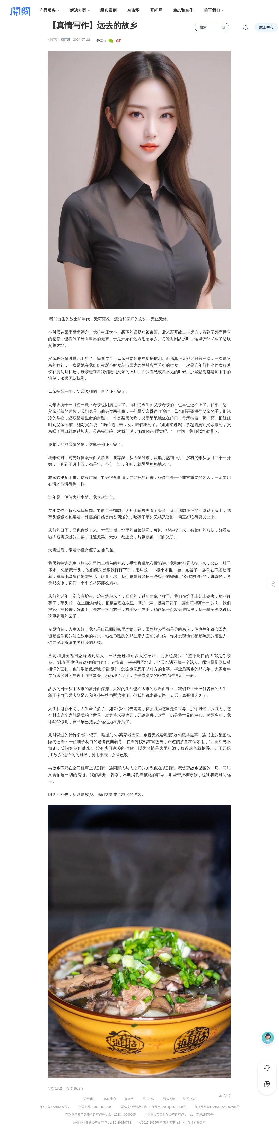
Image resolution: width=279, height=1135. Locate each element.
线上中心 (266, 27)
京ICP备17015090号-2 (54, 1107)
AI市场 (133, 10)
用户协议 (148, 1099)
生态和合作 (183, 10)
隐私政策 (169, 1099)
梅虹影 (66, 39)
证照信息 (189, 1099)
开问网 (156, 10)
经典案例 (108, 10)
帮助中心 (110, 1099)
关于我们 (89, 1099)
